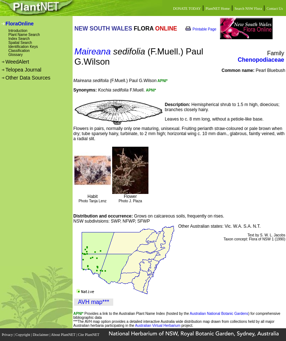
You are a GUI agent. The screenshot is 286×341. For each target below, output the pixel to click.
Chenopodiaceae (261, 60)
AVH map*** (93, 302)
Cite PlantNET (89, 335)
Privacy (8, 335)
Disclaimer (41, 335)
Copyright (23, 335)
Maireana (92, 51)
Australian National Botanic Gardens (219, 314)
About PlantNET (63, 335)
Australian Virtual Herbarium (157, 326)
